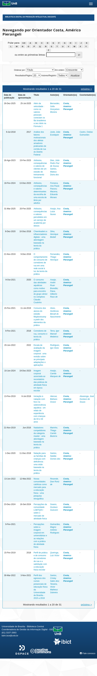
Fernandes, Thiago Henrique (55, 257)
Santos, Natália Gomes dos (55, 456)
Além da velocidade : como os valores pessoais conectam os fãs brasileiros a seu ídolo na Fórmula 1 (40, 114)
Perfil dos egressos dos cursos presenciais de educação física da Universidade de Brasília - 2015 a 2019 (40, 586)
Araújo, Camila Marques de (55, 374)
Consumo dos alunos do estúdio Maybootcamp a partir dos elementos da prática (40, 316)
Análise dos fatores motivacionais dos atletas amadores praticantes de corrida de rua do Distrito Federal (40, 143)
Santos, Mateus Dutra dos (54, 172)
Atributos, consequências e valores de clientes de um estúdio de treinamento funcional (40, 169)
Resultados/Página (23, 75)
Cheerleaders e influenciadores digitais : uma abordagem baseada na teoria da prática (40, 240)
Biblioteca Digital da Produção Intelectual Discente (30, 17)
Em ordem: (60, 70)
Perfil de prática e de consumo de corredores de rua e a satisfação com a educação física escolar (40, 561)
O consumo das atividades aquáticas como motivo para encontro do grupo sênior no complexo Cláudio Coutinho (40, 291)
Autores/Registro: (49, 75)
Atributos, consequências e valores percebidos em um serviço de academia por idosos (40, 217)
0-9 (24, 43)
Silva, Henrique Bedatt (54, 234)
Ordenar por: (19, 70)
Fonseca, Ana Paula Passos (54, 186)
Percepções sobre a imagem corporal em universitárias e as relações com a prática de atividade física (40, 535)
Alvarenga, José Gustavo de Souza (87, 399)
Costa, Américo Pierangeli (68, 106)
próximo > (86, 88)
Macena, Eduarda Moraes (54, 194)
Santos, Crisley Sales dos (54, 578)
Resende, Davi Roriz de (54, 482)
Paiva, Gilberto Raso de (54, 294)
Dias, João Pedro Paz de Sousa (55, 163)
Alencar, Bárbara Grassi (53, 399)
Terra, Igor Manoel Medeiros (54, 334)
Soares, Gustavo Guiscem (54, 507)
